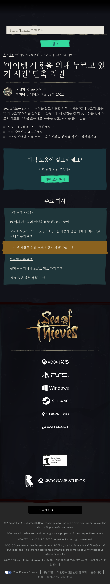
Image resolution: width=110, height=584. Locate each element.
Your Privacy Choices (26, 572)
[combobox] (55, 30)
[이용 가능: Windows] (55, 388)
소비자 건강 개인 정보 (59, 576)
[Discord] (67, 442)
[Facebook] (24, 441)
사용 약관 (47, 572)
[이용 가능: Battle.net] (55, 427)
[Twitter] (32, 441)
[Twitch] (42, 442)
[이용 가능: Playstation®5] (55, 375)
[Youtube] (54, 442)
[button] (55, 510)
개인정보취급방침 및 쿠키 (72, 572)
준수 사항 (96, 572)
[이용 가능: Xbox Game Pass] (55, 414)
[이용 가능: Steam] (55, 401)
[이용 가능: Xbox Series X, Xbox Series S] (55, 362)
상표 (40, 576)
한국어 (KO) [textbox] (46, 510)
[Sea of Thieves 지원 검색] (55, 30)
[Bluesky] (85, 442)
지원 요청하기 (55, 179)
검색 (55, 43)
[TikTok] (76, 442)
